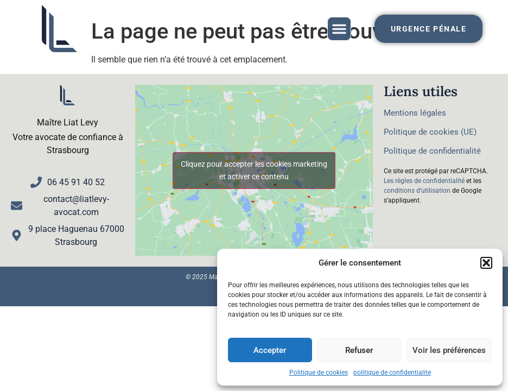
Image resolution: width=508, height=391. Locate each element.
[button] (486, 262)
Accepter (269, 350)
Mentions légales (415, 113)
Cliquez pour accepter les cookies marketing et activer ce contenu (254, 170)
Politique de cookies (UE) (430, 132)
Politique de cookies (318, 372)
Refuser (359, 350)
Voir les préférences (449, 350)
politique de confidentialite (392, 372)
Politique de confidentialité (432, 151)
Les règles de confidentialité (424, 181)
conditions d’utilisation (417, 190)
